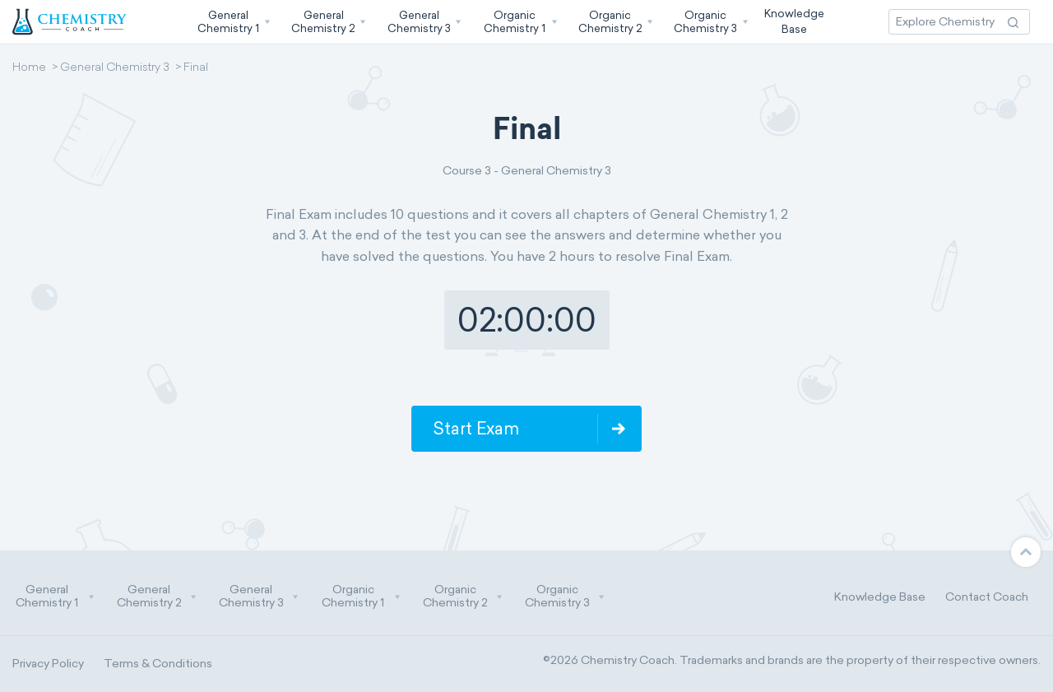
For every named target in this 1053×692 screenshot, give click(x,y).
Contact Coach (986, 597)
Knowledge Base (879, 597)
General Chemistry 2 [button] (157, 597)
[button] (232, 22)
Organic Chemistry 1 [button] (361, 597)
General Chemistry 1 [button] (55, 597)
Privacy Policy (48, 664)
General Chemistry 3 (114, 68)
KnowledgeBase (794, 21)
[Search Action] (1013, 22)
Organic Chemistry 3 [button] (565, 597)
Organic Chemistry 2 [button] (463, 597)
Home (29, 68)
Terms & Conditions (158, 664)
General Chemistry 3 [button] (259, 597)
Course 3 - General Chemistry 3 (527, 171)
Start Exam (476, 429)
